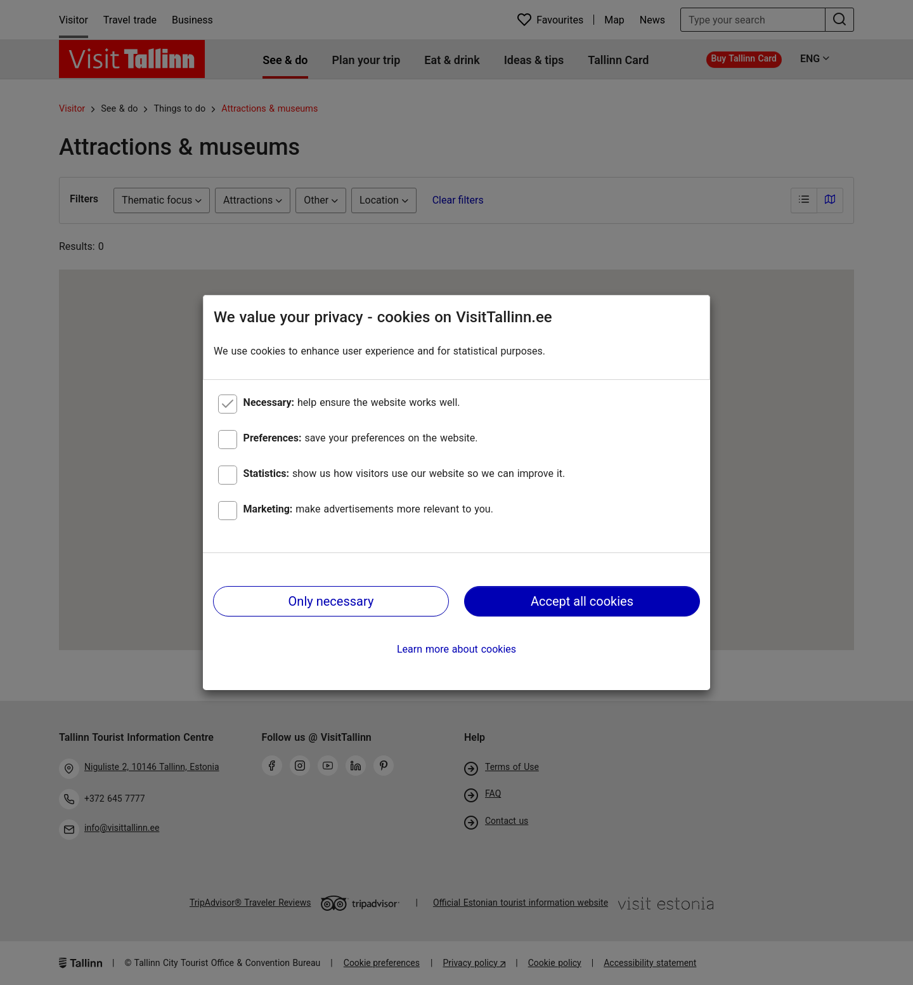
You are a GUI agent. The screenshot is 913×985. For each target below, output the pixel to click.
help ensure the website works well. (351, 402)
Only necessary (331, 601)
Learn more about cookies (456, 649)
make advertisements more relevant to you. (368, 509)
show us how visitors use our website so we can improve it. (404, 473)
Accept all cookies (582, 601)
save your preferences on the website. (360, 438)
